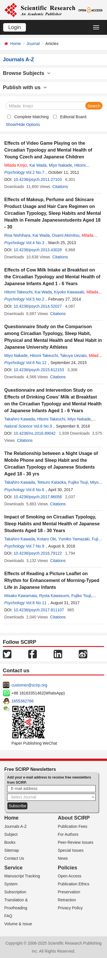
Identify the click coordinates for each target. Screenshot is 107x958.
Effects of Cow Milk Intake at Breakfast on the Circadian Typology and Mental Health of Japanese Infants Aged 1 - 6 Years (52, 276)
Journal (33, 43)
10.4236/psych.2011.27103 (38, 179)
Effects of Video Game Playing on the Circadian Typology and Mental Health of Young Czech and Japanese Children (48, 150)
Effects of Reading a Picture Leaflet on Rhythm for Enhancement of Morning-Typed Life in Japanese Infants (51, 580)
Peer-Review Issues (76, 842)
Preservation (69, 892)
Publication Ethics (74, 884)
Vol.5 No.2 (35, 299)
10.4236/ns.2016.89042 (35, 433)
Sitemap (11, 850)
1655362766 (22, 701)
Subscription (15, 892)
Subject (11, 834)
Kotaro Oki (46, 539)
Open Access (70, 876)
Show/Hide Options (23, 124)
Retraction (67, 900)
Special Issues (71, 850)
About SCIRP (74, 818)
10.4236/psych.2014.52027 (38, 306)
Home (15, 43)
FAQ (8, 916)
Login (14, 27)
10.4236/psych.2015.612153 (39, 369)
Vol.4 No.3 (35, 242)
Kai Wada (38, 165)
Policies (67, 868)
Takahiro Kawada (19, 419)
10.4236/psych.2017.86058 (38, 497)
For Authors (68, 834)
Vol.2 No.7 (35, 172)
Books (9, 842)
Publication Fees (73, 826)
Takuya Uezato (73, 355)
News (63, 858)
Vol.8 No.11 (36, 602)
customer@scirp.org (29, 685)
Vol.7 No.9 (35, 546)
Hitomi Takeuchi (18, 292)
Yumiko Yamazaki (74, 539)
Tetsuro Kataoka (51, 482)
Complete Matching (31, 117)
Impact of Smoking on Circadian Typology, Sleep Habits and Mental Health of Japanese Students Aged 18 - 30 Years (52, 523)
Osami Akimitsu (65, 235)
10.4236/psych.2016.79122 (38, 553)
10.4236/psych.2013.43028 (38, 250)
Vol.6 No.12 (36, 362)
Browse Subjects (27, 73)
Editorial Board (73, 117)
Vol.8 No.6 (35, 489)
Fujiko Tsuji (78, 482)
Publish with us (25, 87)
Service (13, 868)
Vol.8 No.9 (43, 426)
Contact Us (14, 858)
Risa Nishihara (17, 235)
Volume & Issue (18, 924)
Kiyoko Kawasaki (69, 292)
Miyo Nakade (60, 165)
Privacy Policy (70, 908)
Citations (60, 186)
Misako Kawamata (20, 595)
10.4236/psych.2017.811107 (39, 610)
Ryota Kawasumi (54, 595)
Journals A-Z (15, 826)
